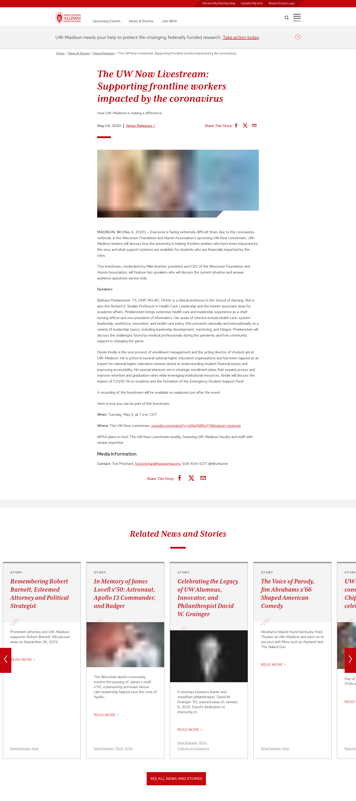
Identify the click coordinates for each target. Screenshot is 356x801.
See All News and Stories (176, 778)
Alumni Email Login (281, 3)
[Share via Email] (254, 126)
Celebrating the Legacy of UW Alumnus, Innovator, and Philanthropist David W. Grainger (207, 598)
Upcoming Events (107, 21)
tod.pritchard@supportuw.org (157, 463)
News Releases (140, 125)
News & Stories (141, 21)
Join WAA (169, 21)
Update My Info (252, 3)
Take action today (241, 37)
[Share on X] (245, 126)
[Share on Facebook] (236, 126)
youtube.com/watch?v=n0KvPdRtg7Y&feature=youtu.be (196, 425)
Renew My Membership (219, 3)
